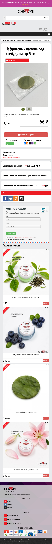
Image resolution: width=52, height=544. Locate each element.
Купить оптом (10, 144)
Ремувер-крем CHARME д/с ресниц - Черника (26, 355)
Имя (7, 216)
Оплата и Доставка (14, 540)
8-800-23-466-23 (10, 23)
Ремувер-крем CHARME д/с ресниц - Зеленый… (26, 297)
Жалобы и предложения (11, 542)
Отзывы (47, 540)
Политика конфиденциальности (35, 540)
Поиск (46, 18)
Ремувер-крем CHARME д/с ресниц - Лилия (26, 470)
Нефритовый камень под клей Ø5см (26, 412)
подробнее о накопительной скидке (11, 157)
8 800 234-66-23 (12, 515)
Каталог (7, 40)
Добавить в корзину (26, 134)
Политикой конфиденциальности (24, 237)
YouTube (7, 501)
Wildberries (25, 4)
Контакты (23, 540)
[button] (46, 64)
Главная (6, 540)
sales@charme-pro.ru (14, 523)
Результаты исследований (25, 542)
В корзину (45, 303)
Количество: (7, 128)
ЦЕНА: (7, 123)
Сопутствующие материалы (23, 40)
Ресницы (12, 40)
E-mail (7, 223)
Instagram (8, 507)
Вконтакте (8, 504)
